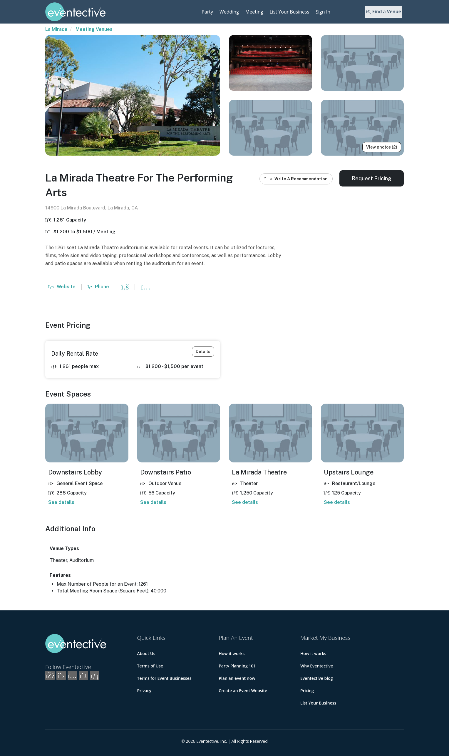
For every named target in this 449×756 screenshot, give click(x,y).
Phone (98, 286)
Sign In (323, 12)
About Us (146, 653)
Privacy (144, 690)
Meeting (254, 12)
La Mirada (56, 29)
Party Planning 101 (237, 666)
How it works (231, 653)
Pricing (307, 690)
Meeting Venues (94, 29)
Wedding (229, 12)
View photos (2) (381, 147)
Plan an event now (237, 678)
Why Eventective (316, 666)
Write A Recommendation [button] (296, 178)
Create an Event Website (243, 690)
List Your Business (289, 12)
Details (203, 351)
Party (207, 12)
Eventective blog (316, 678)
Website (62, 286)
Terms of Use (150, 666)
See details (61, 502)
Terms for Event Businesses (164, 678)
